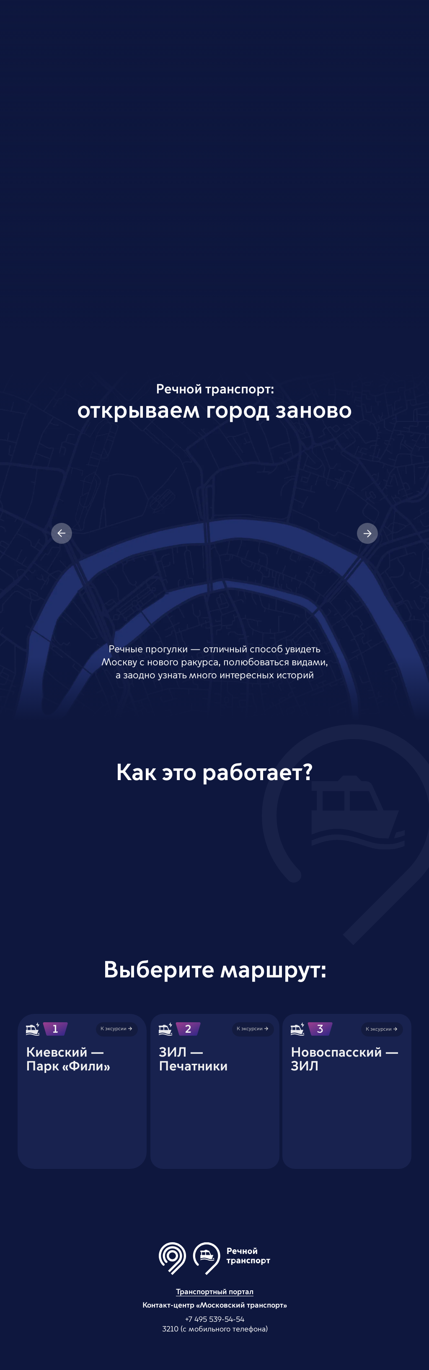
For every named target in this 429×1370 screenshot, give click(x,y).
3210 (170, 1329)
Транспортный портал (214, 1292)
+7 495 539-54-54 (214, 1319)
